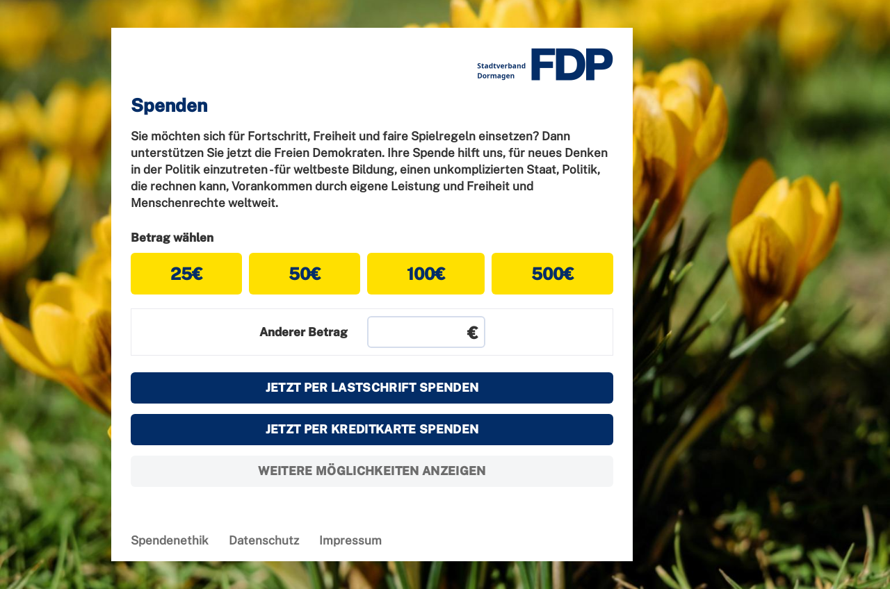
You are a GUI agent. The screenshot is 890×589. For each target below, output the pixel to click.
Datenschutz (264, 540)
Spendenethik (170, 540)
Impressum (350, 540)
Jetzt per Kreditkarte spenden (372, 429)
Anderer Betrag (303, 332)
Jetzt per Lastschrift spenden (372, 388)
